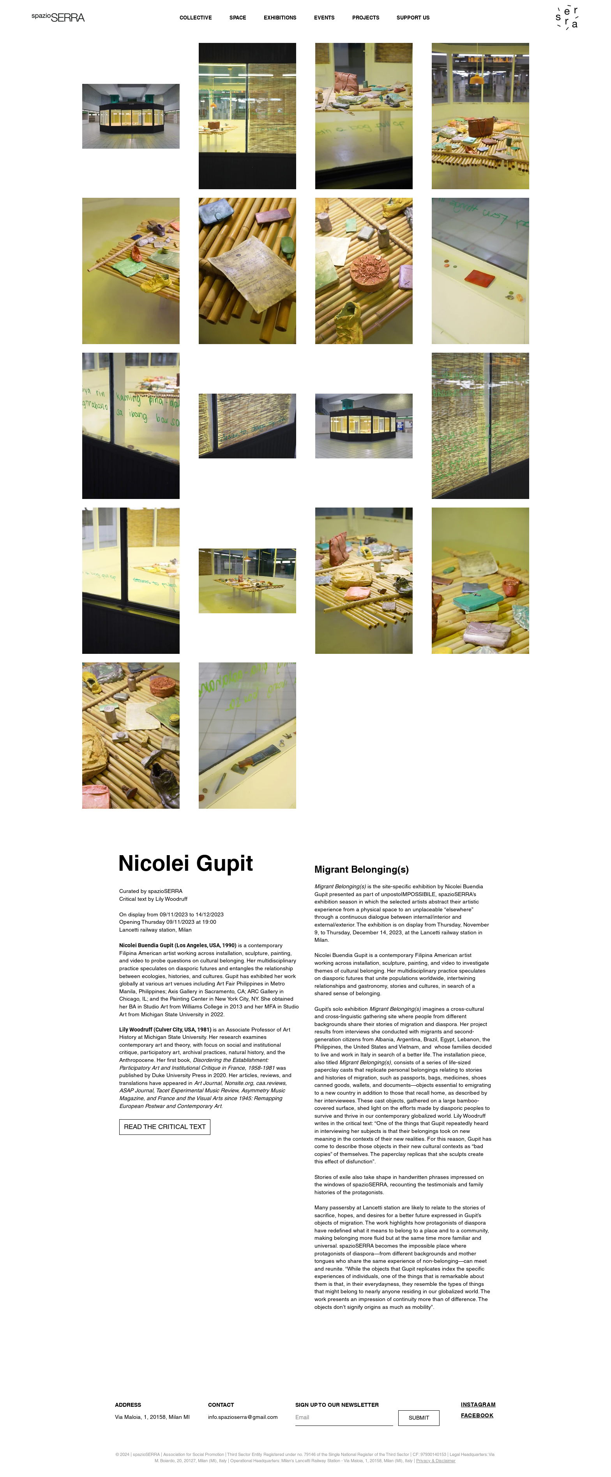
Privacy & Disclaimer (436, 1460)
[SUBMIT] (419, 1418)
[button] (164, 1127)
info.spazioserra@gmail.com (243, 1417)
